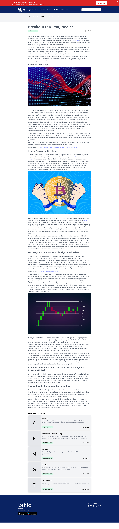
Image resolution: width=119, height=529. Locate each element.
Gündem (42, 10)
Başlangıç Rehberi (33, 10)
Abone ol (101, 3)
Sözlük (56, 10)
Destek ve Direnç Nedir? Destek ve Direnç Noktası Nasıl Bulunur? (59, 154)
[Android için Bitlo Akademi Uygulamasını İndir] (32, 520)
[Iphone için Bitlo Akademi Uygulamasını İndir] (22, 520)
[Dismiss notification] (117, 1)
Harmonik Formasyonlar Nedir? (49, 278)
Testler (62, 10)
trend (85, 227)
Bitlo (67, 10)
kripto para (75, 47)
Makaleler (50, 10)
